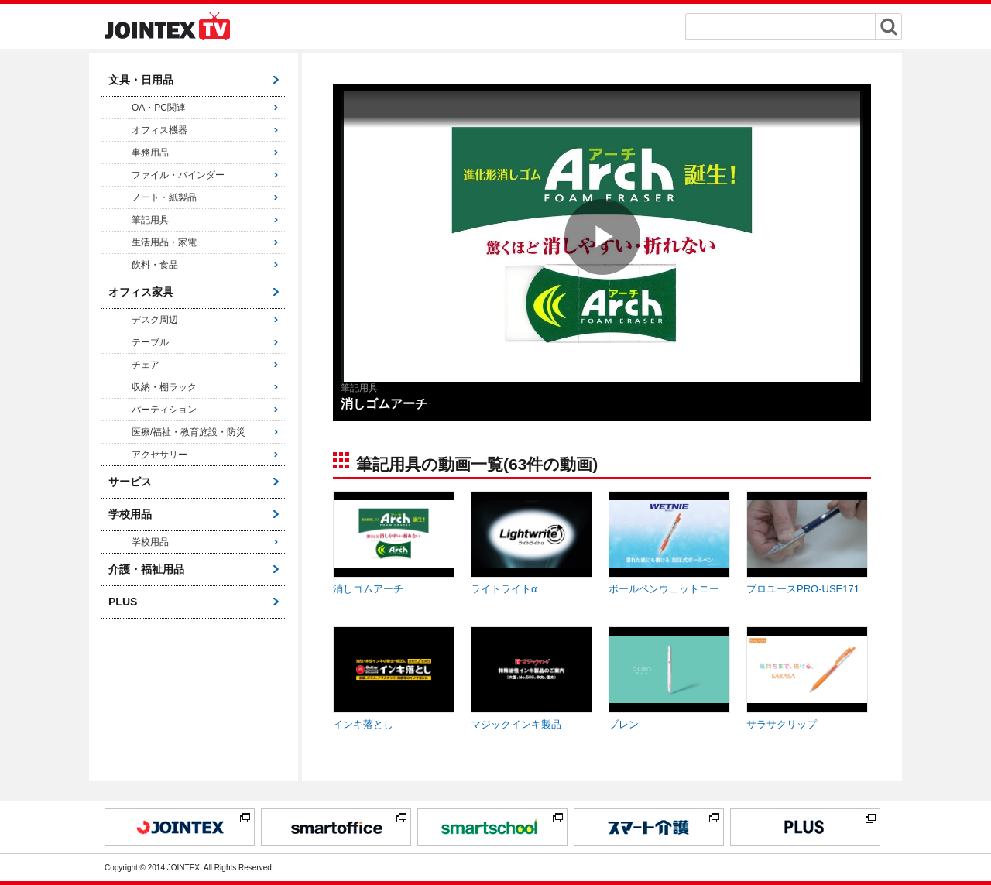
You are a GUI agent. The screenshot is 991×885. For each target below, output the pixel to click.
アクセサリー (159, 454)
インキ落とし (363, 724)
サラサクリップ (781, 724)
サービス (130, 481)
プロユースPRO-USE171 (802, 589)
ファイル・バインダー (178, 175)
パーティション (164, 409)
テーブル (150, 342)
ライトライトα (504, 589)
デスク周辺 (155, 319)
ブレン (624, 724)
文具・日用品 (140, 80)
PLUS (122, 601)
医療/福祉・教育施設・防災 (188, 432)
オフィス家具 (140, 292)
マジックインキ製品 (516, 724)
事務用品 (150, 152)
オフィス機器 (159, 130)
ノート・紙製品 (164, 197)
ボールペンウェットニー (664, 589)
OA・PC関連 (159, 107)
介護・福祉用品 (146, 569)
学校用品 (130, 514)
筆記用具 (150, 219)
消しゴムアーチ (368, 589)
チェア (145, 364)
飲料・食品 (155, 264)
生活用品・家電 (164, 242)
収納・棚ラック (164, 387)
